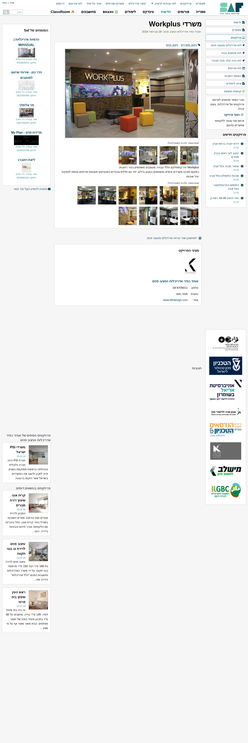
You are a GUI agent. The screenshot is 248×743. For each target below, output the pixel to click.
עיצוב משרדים (189, 44)
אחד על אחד (93, 3)
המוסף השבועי (234, 76)
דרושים (60, 3)
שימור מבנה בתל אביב (226, 166)
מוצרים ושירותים (115, 3)
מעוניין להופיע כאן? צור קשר (32, 189)
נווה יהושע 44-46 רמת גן (224, 198)
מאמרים (200, 3)
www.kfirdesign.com (175, 300)
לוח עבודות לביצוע (165, 3)
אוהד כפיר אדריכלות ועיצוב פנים (182, 31)
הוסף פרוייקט (234, 115)
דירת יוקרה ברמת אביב (225, 143)
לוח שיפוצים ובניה (233, 53)
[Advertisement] (128, 335)
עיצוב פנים (172, 44)
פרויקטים (238, 38)
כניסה (4, 3)
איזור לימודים (235, 84)
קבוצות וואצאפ (234, 91)
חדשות (239, 22)
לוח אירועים (75, 3)
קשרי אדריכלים (137, 3)
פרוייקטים (186, 3)
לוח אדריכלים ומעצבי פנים (228, 45)
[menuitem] (198, 3)
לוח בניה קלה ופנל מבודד (228, 61)
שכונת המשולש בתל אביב (224, 175)
